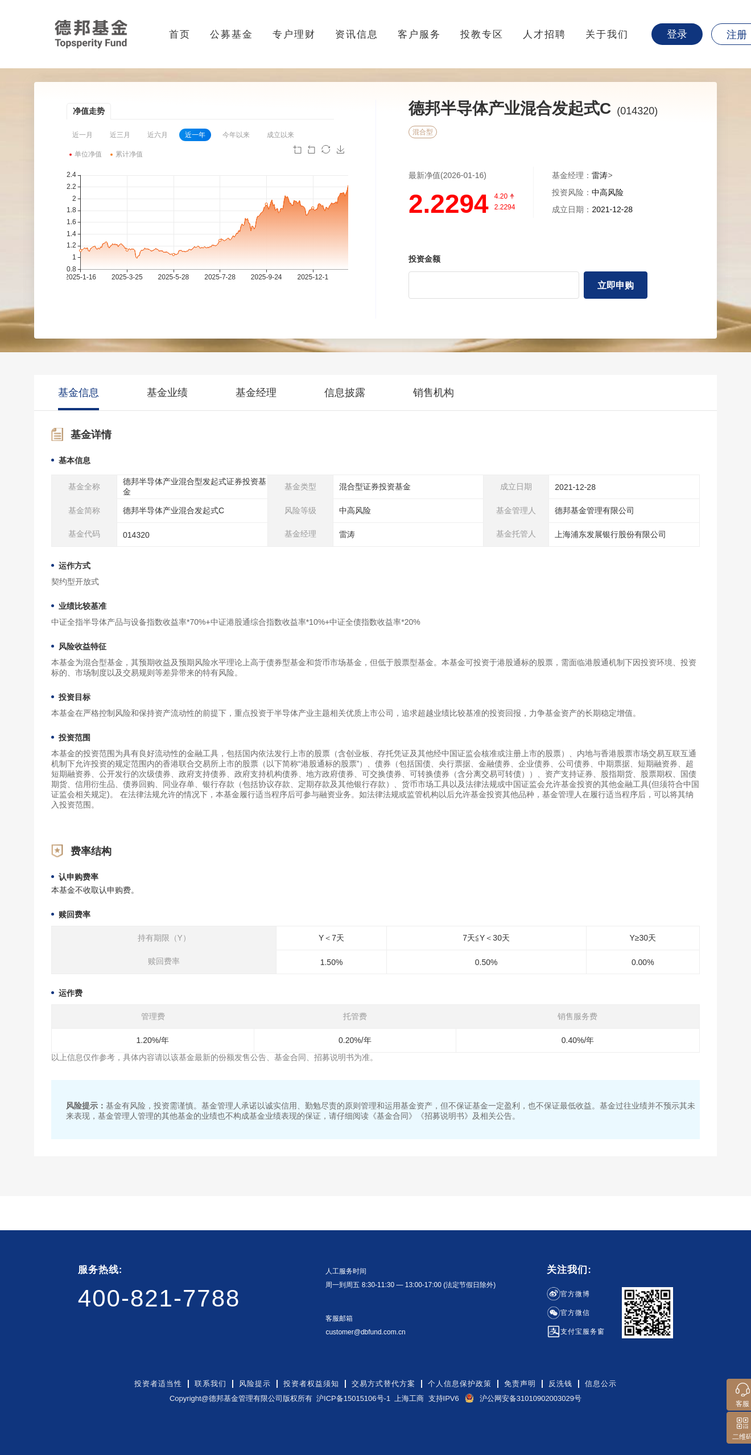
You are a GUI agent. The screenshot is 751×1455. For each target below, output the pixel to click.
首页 (180, 34)
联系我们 (210, 1384)
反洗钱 (560, 1384)
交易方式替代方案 (383, 1384)
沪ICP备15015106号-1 (353, 1398)
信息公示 (601, 1384)
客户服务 (419, 34)
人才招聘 (544, 34)
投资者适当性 (158, 1384)
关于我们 (607, 34)
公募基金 (231, 34)
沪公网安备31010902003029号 (530, 1398)
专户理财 (294, 34)
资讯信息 (356, 34)
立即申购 (615, 285)
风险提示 (255, 1384)
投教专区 (482, 34)
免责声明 (520, 1384)
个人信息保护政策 (460, 1384)
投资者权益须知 (311, 1384)
